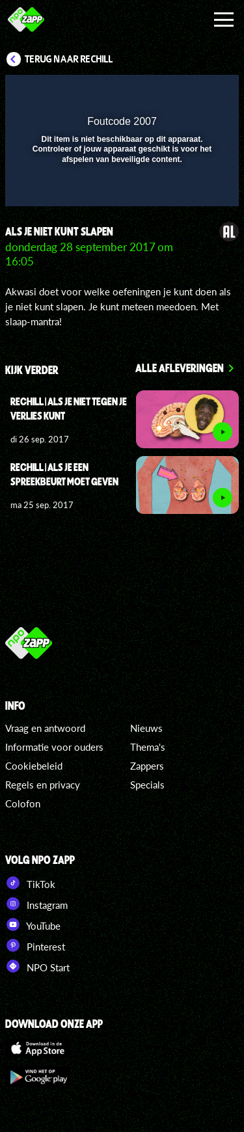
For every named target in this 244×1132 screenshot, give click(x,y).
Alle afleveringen (179, 367)
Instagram (36, 903)
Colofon (22, 803)
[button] (195, 93)
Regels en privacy (42, 784)
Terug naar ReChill (69, 59)
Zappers (147, 766)
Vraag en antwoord (45, 728)
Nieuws (146, 728)
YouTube (33, 924)
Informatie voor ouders (54, 747)
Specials (147, 784)
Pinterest (35, 945)
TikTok (30, 883)
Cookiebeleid (33, 766)
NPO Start (37, 966)
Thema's (147, 747)
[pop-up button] (169, 93)
